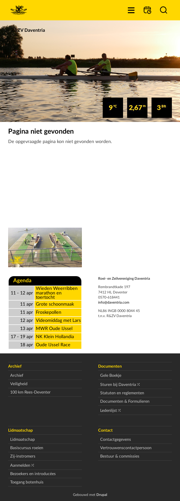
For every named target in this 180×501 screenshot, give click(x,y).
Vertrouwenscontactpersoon (126, 448)
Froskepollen (48, 312)
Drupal (101, 495)
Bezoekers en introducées (33, 474)
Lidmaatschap (22, 439)
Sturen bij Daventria (118, 385)
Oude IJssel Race (53, 345)
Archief (16, 375)
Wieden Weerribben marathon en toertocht (57, 293)
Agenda (22, 280)
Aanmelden (20, 465)
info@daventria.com (113, 302)
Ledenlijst (108, 411)
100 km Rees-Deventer (30, 392)
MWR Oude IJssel (54, 328)
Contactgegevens (115, 439)
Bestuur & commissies (119, 456)
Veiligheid (18, 384)
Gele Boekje (110, 375)
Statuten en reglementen (122, 393)
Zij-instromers (22, 456)
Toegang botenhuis (26, 482)
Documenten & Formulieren (124, 401)
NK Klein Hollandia (55, 337)
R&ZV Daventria (28, 30)
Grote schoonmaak (55, 304)
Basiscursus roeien (26, 448)
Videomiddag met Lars (58, 320)
